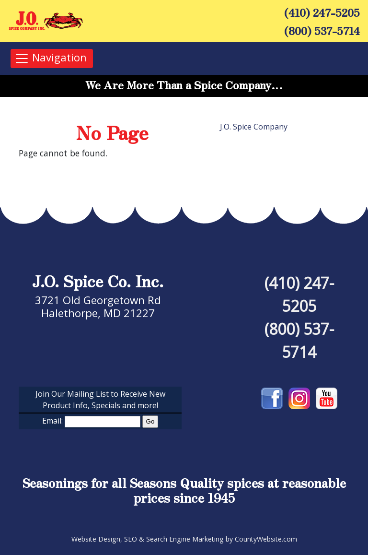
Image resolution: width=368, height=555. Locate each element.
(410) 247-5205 (322, 12)
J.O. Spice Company (254, 126)
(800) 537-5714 (322, 30)
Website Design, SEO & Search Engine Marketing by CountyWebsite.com (184, 538)
